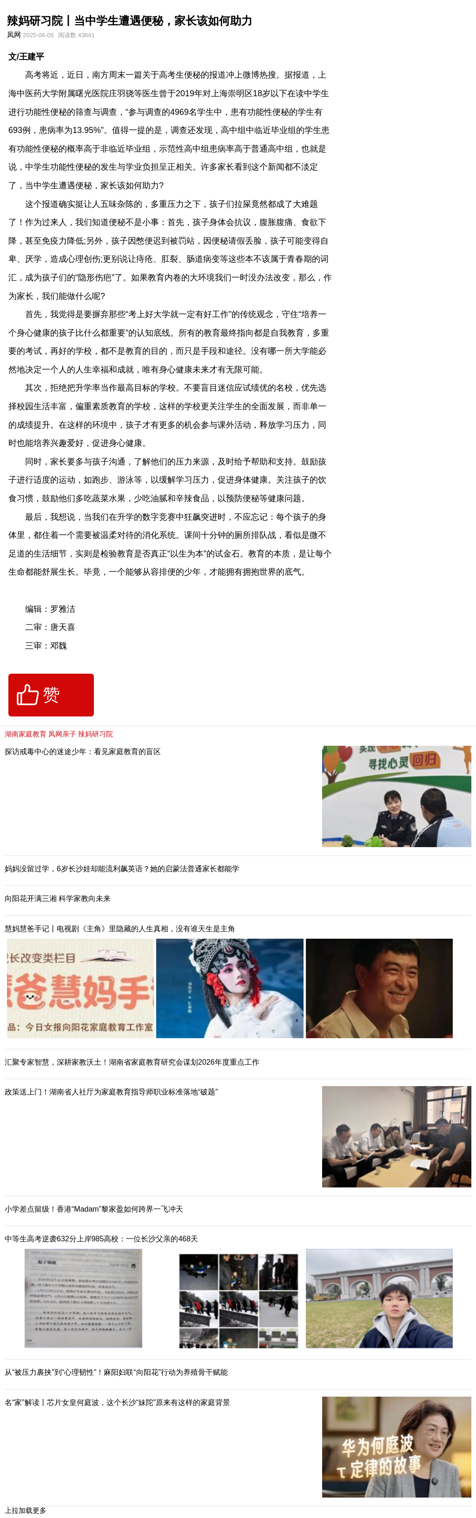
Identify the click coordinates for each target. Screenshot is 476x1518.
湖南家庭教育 (25, 734)
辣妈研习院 (95, 734)
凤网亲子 (62, 734)
